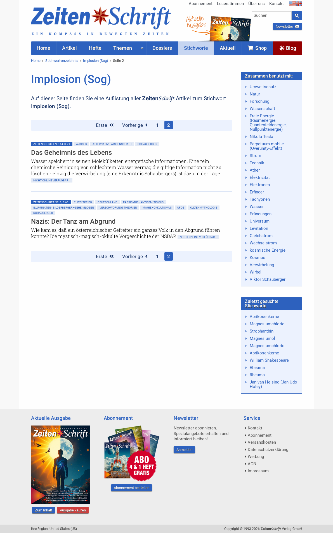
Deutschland (107, 202)
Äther (255, 170)
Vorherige (135, 125)
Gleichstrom (261, 235)
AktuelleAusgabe (196, 22)
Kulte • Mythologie (203, 207)
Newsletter (287, 26)
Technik (257, 162)
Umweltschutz (263, 86)
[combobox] (272, 15)
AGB (252, 463)
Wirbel (255, 272)
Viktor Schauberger (267, 279)
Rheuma (257, 367)
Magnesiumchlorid (267, 323)
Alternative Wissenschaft (112, 144)
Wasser (81, 144)
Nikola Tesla (261, 136)
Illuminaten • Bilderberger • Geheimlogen (63, 207)
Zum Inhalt (43, 510)
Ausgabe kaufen (73, 510)
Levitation (259, 228)
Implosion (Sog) (95, 61)
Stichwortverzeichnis (61, 61)
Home (36, 61)
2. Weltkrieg (83, 202)
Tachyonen (260, 199)
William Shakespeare (269, 360)
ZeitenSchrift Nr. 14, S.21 (51, 144)
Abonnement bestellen (131, 488)
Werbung (256, 456)
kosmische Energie (267, 250)
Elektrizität (260, 177)
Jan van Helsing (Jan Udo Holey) (273, 384)
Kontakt (276, 3)
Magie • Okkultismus (157, 207)
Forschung (259, 101)
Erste (105, 125)
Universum (260, 221)
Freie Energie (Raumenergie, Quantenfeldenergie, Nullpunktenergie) (268, 122)
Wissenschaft (262, 108)
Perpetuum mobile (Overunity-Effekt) (267, 146)
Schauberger (147, 144)
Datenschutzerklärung (268, 449)
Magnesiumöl (262, 338)
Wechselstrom (263, 243)
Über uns (256, 3)
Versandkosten (262, 442)
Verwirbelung (262, 264)
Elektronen (260, 184)
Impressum (258, 470)
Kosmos (257, 257)
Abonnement (200, 3)
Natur (255, 94)
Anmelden (184, 450)
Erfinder (257, 192)
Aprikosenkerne (264, 316)
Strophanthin (261, 331)
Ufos (180, 207)
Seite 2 (118, 61)
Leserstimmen (230, 3)
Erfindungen (260, 213)
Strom (255, 155)
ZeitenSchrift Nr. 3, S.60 (51, 202)
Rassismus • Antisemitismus (143, 202)
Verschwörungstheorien (118, 207)
